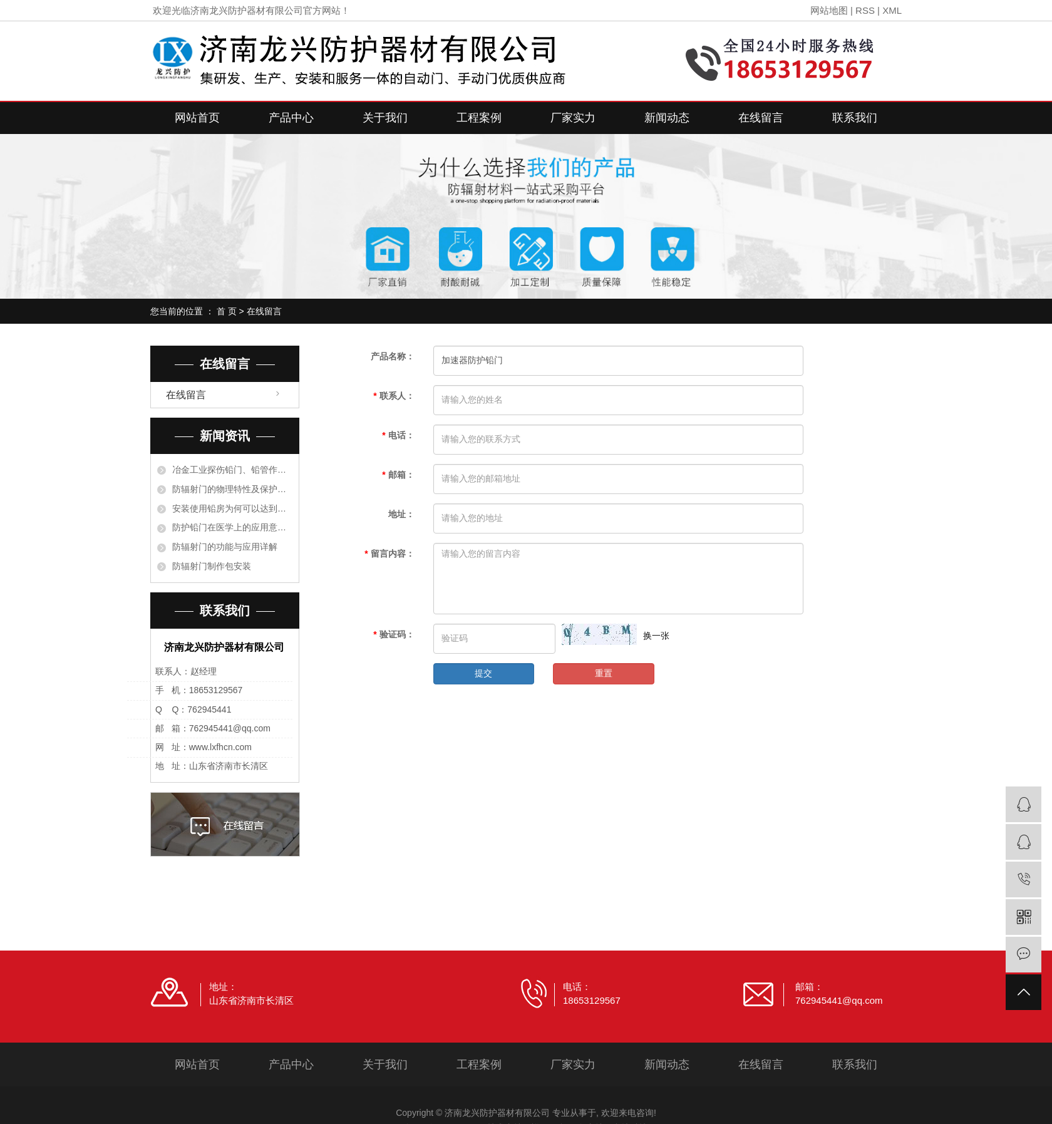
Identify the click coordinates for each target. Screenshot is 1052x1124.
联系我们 (854, 117)
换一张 (656, 636)
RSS (865, 10)
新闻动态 (666, 117)
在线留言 (760, 117)
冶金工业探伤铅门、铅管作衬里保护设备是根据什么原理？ (232, 470)
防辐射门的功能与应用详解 (224, 547)
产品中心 (291, 117)
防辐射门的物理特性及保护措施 (232, 489)
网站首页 (197, 117)
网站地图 (829, 10)
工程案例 (479, 117)
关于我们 (385, 117)
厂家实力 (573, 117)
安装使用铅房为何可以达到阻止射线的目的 (232, 508)
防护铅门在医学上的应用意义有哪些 (232, 527)
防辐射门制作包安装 (211, 566)
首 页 (227, 311)
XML (892, 10)
